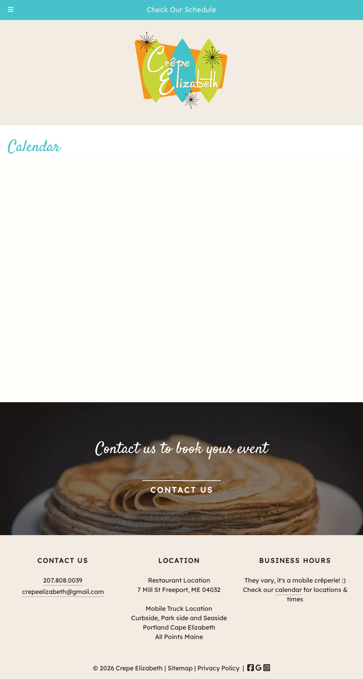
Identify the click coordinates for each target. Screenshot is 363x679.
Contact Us (181, 490)
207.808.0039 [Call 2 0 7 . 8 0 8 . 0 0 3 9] (62, 580)
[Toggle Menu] (10, 10)
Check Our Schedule (181, 9)
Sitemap (180, 668)
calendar (288, 590)
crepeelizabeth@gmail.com (63, 591)
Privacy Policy (218, 668)
